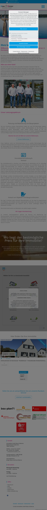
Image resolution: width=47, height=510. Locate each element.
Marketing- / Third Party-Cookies (19, 38)
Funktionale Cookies (16, 35)
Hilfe (30, 25)
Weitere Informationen (23, 53)
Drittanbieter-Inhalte (16, 40)
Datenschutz (24, 51)
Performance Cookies (16, 37)
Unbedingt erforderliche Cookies (19, 33)
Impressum (31, 51)
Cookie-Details (16, 51)
